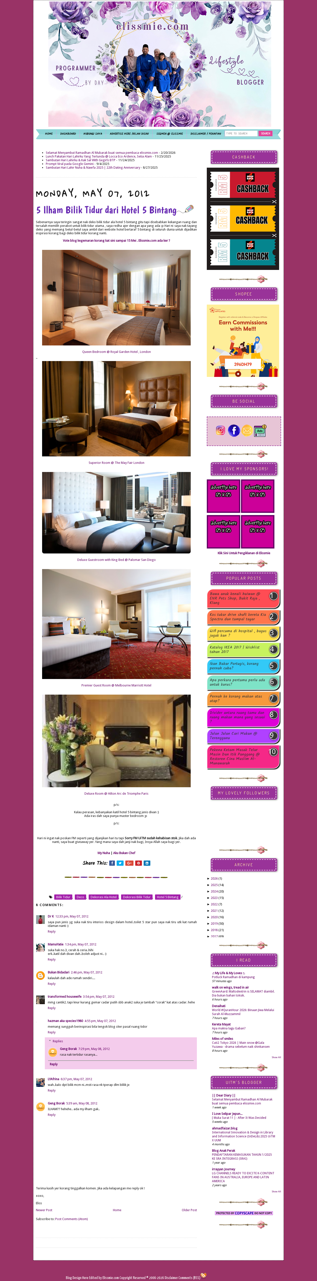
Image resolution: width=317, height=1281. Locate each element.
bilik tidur (63, 897)
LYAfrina (53, 1079)
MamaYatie (55, 944)
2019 (214, 923)
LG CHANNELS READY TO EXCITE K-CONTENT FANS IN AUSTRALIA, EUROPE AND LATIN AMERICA (243, 1177)
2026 (214, 878)
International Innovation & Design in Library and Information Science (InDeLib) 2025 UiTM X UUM (243, 1136)
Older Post (189, 1210)
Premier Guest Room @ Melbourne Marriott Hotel (116, 685)
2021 (214, 911)
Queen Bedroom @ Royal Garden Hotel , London (116, 352)
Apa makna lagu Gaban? (228, 1028)
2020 (214, 917)
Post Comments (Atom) (71, 1219)
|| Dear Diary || (224, 1095)
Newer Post (44, 1210)
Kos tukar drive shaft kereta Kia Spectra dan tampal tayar (238, 617)
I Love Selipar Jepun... (227, 1114)
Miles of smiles (222, 1039)
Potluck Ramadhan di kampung (233, 977)
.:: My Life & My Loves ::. (228, 973)
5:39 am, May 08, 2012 (81, 1103)
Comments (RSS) (189, 1278)
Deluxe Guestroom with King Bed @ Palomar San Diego (116, 560)
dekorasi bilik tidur (137, 897)
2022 (214, 904)
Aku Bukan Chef (124, 853)
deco (80, 897)
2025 (214, 885)
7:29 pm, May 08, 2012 (94, 1049)
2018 (214, 930)
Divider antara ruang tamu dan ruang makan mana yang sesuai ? (237, 717)
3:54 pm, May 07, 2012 (98, 996)
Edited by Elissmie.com (104, 1278)
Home (117, 1210)
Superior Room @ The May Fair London (116, 463)
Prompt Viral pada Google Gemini (70, 164)
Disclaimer (171, 1278)
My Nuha (104, 853)
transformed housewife (64, 996)
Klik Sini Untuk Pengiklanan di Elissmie (244, 553)
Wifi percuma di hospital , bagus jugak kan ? (238, 633)
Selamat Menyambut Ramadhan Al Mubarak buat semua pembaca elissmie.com (102, 153)
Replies (58, 1041)
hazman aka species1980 (65, 1021)
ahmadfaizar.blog (225, 1128)
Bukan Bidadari (58, 972)
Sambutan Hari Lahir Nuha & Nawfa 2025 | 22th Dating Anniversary (93, 167)
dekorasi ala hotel (104, 897)
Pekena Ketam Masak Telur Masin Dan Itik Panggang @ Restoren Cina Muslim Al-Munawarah (235, 757)
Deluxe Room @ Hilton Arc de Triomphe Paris (116, 793)
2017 (214, 936)
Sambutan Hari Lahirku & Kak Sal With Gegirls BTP (80, 160)
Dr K (51, 916)
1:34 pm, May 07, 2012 (80, 944)
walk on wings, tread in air (230, 987)
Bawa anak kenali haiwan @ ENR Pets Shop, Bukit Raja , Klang (235, 598)
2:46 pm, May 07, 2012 (86, 972)
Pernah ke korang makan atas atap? (236, 698)
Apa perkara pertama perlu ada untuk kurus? (237, 682)
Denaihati (218, 1006)
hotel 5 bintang (168, 897)
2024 (214, 891)
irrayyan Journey (223, 1169)
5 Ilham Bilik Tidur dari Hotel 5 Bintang (115, 210)
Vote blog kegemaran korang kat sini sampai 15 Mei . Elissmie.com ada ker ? (116, 240)
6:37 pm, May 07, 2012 (76, 1079)
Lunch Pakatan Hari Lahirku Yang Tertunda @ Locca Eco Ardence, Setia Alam (99, 156)
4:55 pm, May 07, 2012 (100, 1021)
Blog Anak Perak (223, 1150)
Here (85, 1278)
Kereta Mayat (221, 1024)
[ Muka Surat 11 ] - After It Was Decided (239, 1118)
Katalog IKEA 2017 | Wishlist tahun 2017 (235, 649)
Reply (51, 931)
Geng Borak (68, 1049)
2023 (214, 898)
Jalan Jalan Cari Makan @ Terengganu (233, 736)
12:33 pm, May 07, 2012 (71, 916)
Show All (276, 1057)
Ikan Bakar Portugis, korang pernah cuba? (234, 666)
